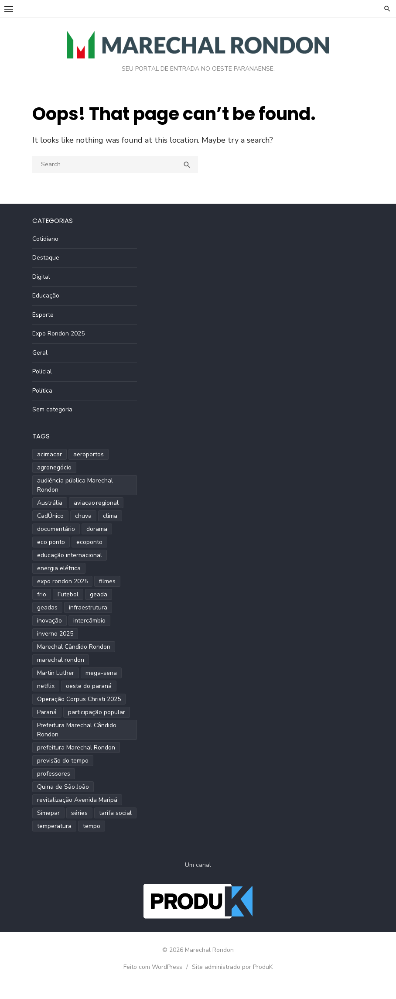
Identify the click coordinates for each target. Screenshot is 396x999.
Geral (40, 353)
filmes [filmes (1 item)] (107, 581)
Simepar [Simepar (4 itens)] (48, 813)
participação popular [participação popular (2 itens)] (96, 712)
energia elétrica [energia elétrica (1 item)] (59, 568)
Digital (41, 277)
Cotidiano (45, 239)
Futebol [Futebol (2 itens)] (68, 594)
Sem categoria (52, 409)
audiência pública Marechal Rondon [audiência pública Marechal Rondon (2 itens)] (75, 485)
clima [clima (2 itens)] (110, 516)
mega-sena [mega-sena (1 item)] (101, 673)
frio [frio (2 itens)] (41, 594)
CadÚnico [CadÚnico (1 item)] (50, 516)
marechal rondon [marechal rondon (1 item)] (60, 660)
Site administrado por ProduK (232, 967)
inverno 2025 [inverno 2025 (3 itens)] (55, 634)
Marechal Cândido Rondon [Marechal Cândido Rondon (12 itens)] (73, 647)
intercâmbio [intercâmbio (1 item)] (89, 620)
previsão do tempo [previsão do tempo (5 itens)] (63, 760)
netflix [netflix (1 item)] (46, 686)
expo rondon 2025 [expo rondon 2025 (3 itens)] (62, 581)
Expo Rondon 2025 (58, 333)
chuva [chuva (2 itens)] (83, 516)
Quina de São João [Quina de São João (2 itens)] (63, 787)
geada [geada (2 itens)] (98, 594)
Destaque (45, 257)
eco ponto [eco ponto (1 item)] (51, 542)
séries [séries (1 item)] (79, 813)
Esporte (43, 315)
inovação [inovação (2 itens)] (49, 620)
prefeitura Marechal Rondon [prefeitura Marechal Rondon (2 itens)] (76, 747)
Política (42, 391)
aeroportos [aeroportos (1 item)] (88, 454)
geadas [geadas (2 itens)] (47, 607)
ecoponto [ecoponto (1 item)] (89, 542)
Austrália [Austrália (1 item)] (49, 503)
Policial (42, 371)
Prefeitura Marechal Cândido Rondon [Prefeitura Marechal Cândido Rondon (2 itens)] (76, 730)
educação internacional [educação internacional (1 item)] (69, 555)
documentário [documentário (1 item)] (56, 529)
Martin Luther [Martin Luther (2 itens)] (55, 673)
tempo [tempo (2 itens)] (91, 826)
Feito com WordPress (152, 967)
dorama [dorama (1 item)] (96, 529)
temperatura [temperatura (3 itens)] (54, 826)
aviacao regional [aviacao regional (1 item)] (96, 503)
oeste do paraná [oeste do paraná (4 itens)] (89, 686)
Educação (45, 295)
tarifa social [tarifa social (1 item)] (115, 813)
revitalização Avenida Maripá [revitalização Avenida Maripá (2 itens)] (77, 800)
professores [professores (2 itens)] (53, 774)
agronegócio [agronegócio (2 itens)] (54, 467)
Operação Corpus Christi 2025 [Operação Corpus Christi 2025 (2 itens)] (79, 699)
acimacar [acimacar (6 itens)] (49, 454)
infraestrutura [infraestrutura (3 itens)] (88, 607)
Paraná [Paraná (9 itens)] (47, 712)
